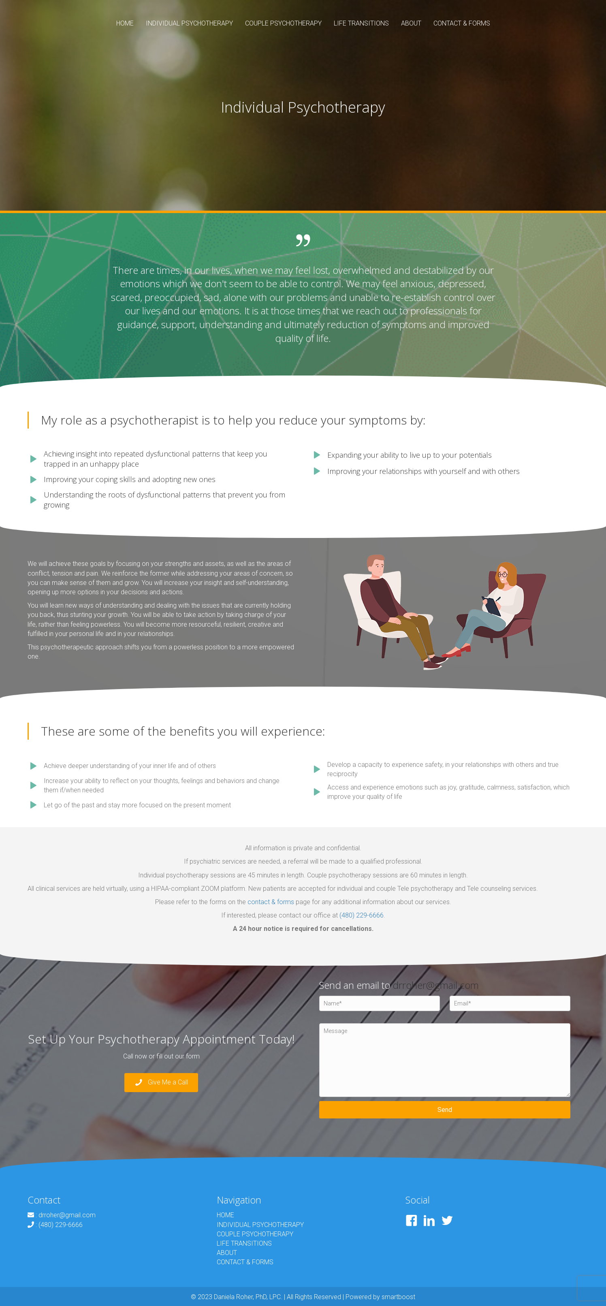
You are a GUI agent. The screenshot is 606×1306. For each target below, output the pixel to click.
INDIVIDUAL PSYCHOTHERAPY (260, 1225)
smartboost (398, 1297)
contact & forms (271, 902)
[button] (161, 1082)
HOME (225, 1215)
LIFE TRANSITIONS (244, 1243)
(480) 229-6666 (361, 915)
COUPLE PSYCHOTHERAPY (255, 1234)
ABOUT (227, 1253)
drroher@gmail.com (436, 985)
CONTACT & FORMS (245, 1262)
